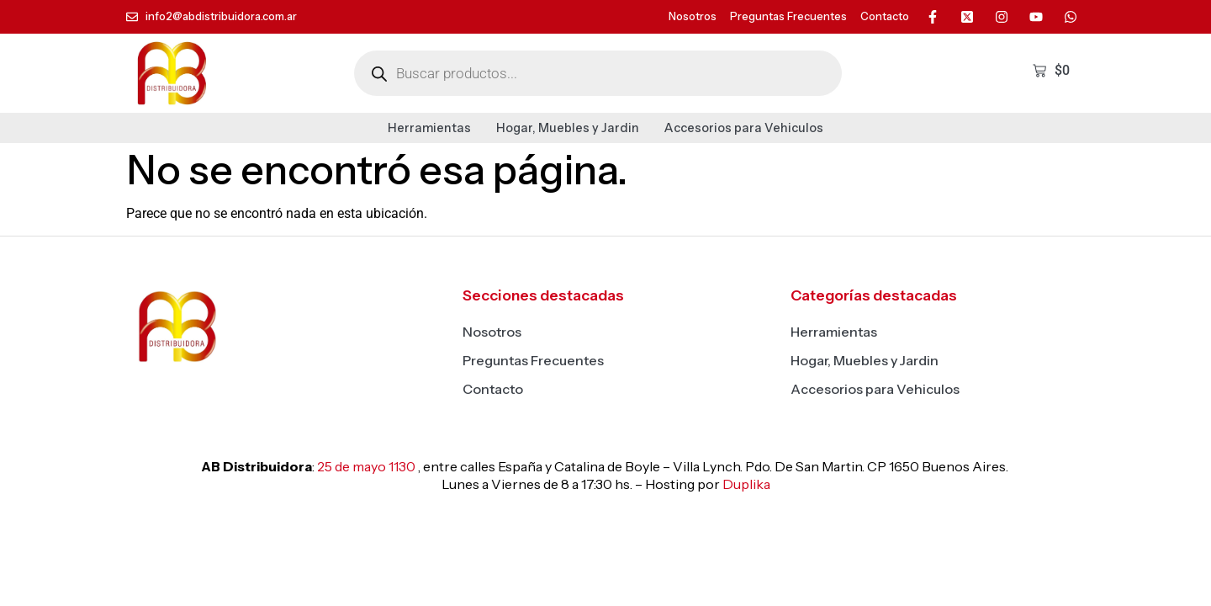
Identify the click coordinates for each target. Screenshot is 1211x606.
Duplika (746, 484)
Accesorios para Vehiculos (743, 128)
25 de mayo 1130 (366, 466)
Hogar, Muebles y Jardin (567, 128)
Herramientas (429, 128)
